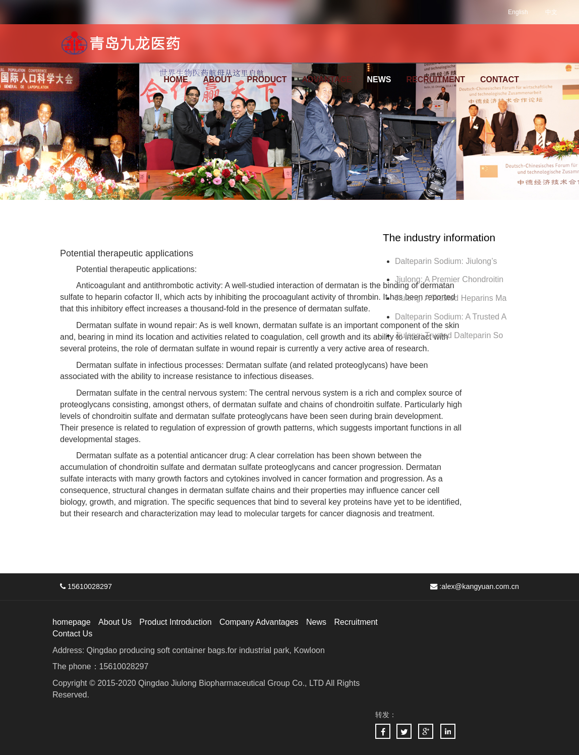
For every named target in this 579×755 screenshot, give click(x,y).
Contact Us (72, 633)
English (518, 12)
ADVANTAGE (327, 79)
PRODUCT (266, 79)
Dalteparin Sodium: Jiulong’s (447, 261)
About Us (115, 622)
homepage (71, 622)
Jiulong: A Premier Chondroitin (449, 279)
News (316, 622)
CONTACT (499, 79)
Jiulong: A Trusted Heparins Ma (450, 298)
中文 (551, 12)
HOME (176, 79)
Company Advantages (259, 622)
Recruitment (355, 622)
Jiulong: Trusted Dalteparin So (449, 335)
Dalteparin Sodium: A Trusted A (450, 316)
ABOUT (217, 79)
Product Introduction (175, 622)
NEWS (379, 79)
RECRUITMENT (436, 79)
